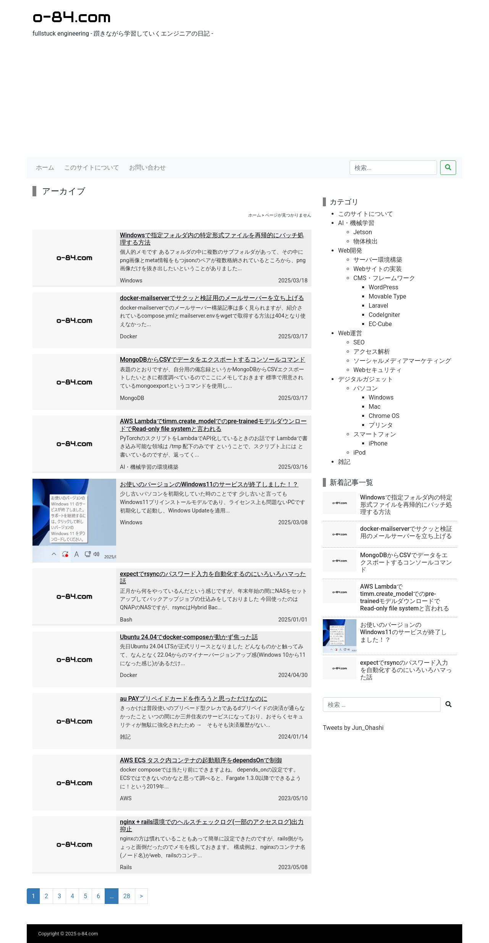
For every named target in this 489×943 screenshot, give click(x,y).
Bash (126, 620)
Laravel (378, 305)
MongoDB (132, 398)
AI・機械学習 (356, 223)
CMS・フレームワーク (384, 278)
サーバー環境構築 (377, 259)
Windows (131, 280)
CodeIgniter (384, 314)
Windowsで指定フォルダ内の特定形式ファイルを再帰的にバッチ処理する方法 (406, 505)
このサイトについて (91, 167)
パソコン (365, 388)
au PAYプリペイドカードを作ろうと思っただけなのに (193, 698)
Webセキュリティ (377, 370)
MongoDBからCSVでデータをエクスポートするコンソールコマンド (212, 359)
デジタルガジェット (365, 379)
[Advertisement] (244, 99)
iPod (359, 452)
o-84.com (71, 16)
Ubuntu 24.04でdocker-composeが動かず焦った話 (189, 637)
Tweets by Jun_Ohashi (353, 727)
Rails (126, 867)
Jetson (362, 232)
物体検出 (365, 241)
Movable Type (387, 296)
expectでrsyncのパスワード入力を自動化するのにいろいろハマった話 (406, 670)
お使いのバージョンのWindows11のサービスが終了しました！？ (209, 484)
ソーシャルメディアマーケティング (402, 360)
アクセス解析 (371, 351)
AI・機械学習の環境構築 (149, 467)
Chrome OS (384, 415)
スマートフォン (374, 434)
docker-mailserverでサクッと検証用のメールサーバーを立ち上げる (212, 298)
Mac (375, 406)
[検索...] (393, 167)
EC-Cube (380, 324)
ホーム (45, 167)
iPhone (378, 443)
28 (126, 896)
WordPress (383, 287)
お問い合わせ (147, 167)
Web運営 (350, 333)
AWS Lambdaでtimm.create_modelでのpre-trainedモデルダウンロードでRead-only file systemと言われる (213, 425)
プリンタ (381, 425)
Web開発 (350, 250)
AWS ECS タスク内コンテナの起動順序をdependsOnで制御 (201, 760)
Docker (128, 336)
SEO (359, 342)
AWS (125, 798)
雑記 (125, 737)
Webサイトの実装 (377, 268)
